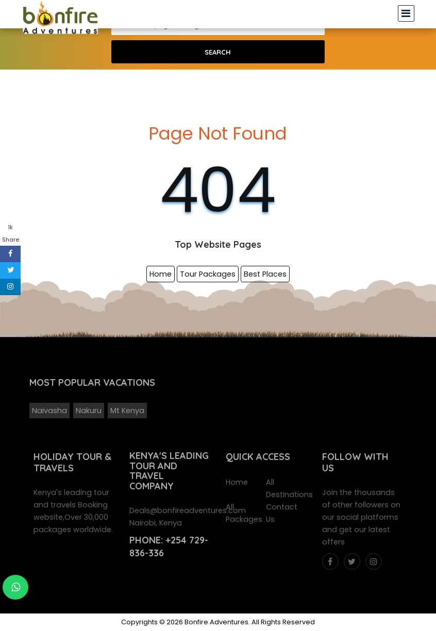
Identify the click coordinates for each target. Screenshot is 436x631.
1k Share (10, 233)
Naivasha (49, 410)
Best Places (265, 274)
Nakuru (89, 410)
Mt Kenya (127, 410)
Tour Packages (208, 274)
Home (160, 274)
